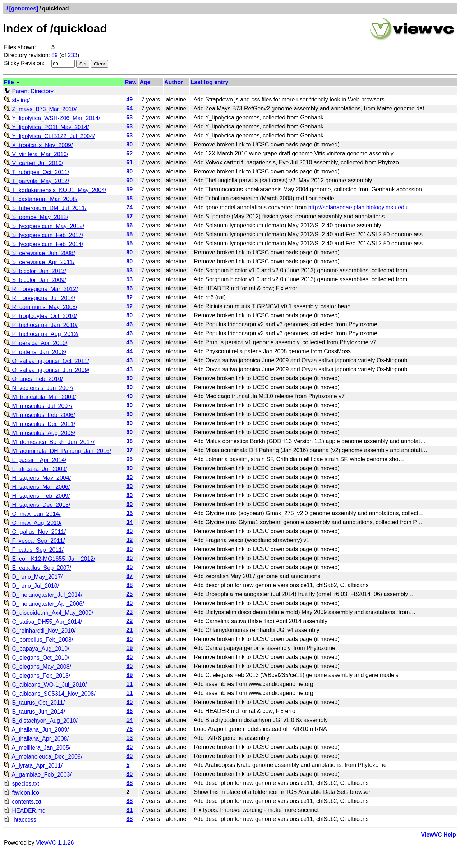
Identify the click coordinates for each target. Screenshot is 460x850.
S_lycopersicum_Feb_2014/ (43, 244)
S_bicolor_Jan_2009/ (35, 280)
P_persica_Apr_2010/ (35, 343)
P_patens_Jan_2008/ (35, 352)
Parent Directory (29, 91)
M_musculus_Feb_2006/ (39, 415)
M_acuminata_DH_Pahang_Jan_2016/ (57, 451)
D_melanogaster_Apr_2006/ (44, 604)
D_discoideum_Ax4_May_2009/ (48, 613)
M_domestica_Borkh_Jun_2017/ (49, 442)
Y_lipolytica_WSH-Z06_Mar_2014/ (52, 118)
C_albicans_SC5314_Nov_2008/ (50, 694)
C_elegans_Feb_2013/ (37, 676)
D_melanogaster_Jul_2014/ (43, 595)
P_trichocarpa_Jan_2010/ (41, 325)
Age (144, 82)
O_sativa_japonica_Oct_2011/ (46, 361)
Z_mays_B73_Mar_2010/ (40, 109)
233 (72, 55)
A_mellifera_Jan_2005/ (37, 748)
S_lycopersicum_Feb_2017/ (43, 235)
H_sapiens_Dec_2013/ (37, 505)
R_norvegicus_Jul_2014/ (39, 298)
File (9, 82)
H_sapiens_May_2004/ (37, 478)
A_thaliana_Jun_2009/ (36, 730)
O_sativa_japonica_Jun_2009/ (46, 370)
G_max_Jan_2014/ (32, 514)
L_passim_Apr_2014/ (35, 460)
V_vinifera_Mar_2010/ (36, 154)
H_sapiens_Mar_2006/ (37, 487)
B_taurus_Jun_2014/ (34, 712)
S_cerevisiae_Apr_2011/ (39, 262)
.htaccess (20, 820)
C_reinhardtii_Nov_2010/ (39, 631)
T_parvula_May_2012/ (36, 181)
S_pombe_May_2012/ (36, 217)
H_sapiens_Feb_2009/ (37, 496)
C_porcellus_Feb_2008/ (38, 640)
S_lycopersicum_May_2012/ (44, 226)
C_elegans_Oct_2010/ (36, 658)
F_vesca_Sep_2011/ (34, 541)
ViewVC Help (438, 835)
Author (173, 82)
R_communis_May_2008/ (40, 307)
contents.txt (22, 802)
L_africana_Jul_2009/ (35, 469)
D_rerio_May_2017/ (33, 577)
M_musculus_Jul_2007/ (38, 406)
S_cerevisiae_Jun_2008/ (39, 253)
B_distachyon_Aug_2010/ (41, 721)
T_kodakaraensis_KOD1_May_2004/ (55, 190)
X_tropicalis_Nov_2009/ (38, 145)
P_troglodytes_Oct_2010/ (40, 316)
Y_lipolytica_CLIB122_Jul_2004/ (49, 136)
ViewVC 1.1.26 (55, 843)
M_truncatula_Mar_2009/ (40, 397)
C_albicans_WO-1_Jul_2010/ (45, 685)
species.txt (21, 784)
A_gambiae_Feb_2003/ (38, 775)
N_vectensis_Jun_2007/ (38, 388)
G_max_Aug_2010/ (32, 523)
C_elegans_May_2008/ (37, 667)
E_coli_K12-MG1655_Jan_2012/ (49, 559)
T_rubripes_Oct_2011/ (36, 172)
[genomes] (23, 8)
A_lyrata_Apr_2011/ (33, 766)
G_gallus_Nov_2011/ (35, 532)
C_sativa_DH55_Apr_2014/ (43, 622)
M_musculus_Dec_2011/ (39, 424)
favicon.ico (21, 793)
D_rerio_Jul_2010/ (31, 586)
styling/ (17, 100)
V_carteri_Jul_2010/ (33, 163)
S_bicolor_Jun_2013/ (35, 271)
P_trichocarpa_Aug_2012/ (41, 334)
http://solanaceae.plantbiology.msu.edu (358, 207)
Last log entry (209, 82)
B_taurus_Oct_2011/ (34, 703)
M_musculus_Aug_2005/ (39, 433)
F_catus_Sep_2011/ (34, 550)
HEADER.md (25, 811)
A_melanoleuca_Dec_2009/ (43, 757)
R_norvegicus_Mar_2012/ (41, 289)
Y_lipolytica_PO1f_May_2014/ (46, 127)
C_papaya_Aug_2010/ (36, 649)
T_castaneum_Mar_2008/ (40, 199)
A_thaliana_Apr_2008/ (36, 739)
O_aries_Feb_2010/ (33, 379)
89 (54, 55)
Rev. (131, 82)
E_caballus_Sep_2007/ (37, 568)
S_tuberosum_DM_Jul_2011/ (45, 208)
